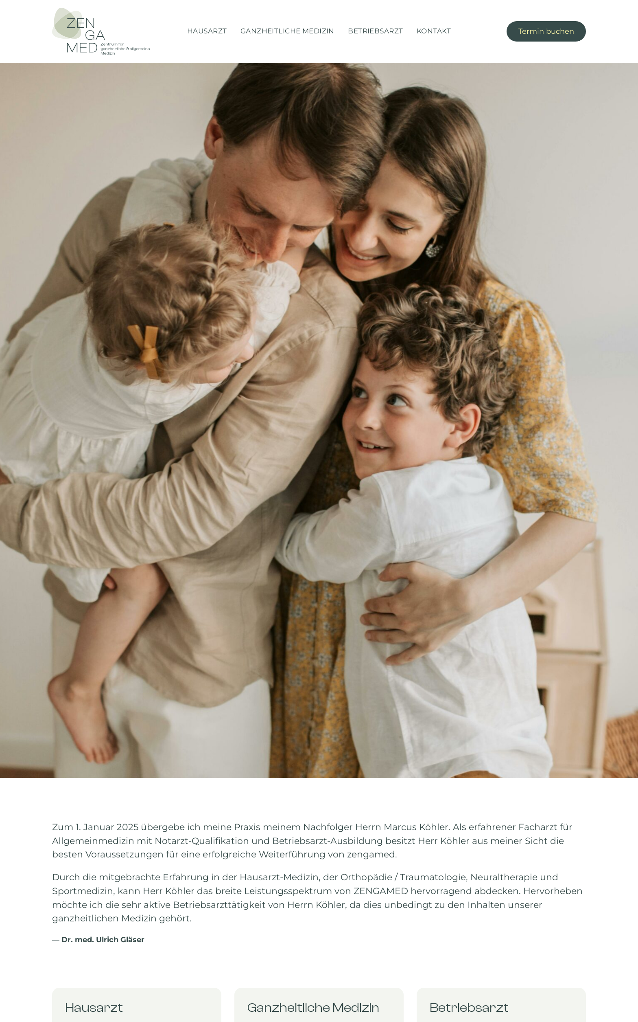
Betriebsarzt (375, 31)
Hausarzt (207, 31)
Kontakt (434, 31)
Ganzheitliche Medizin (287, 31)
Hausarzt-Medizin (279, 877)
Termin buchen (546, 31)
